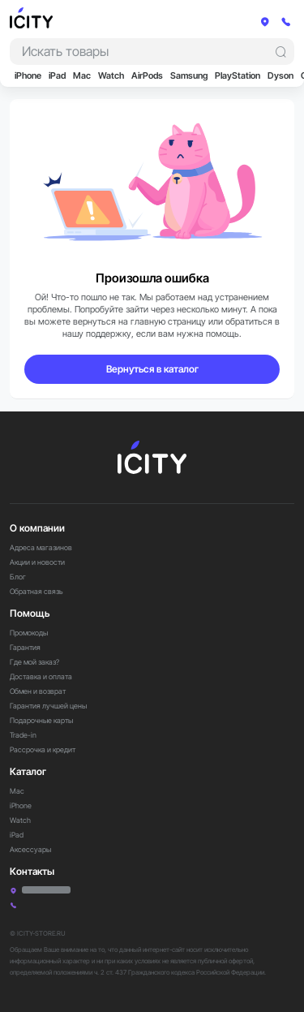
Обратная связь (36, 591)
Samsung (189, 76)
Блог (18, 576)
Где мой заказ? (34, 661)
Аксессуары (30, 849)
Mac (82, 76)
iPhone (28, 76)
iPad (57, 76)
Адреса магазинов (41, 547)
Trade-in (23, 734)
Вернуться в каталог (152, 369)
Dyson (280, 76)
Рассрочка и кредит (42, 749)
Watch (111, 76)
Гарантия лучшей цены (48, 705)
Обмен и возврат (38, 691)
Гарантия (25, 647)
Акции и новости (37, 562)
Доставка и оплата (41, 676)
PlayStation (237, 76)
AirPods (147, 76)
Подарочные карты (41, 720)
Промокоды (29, 632)
